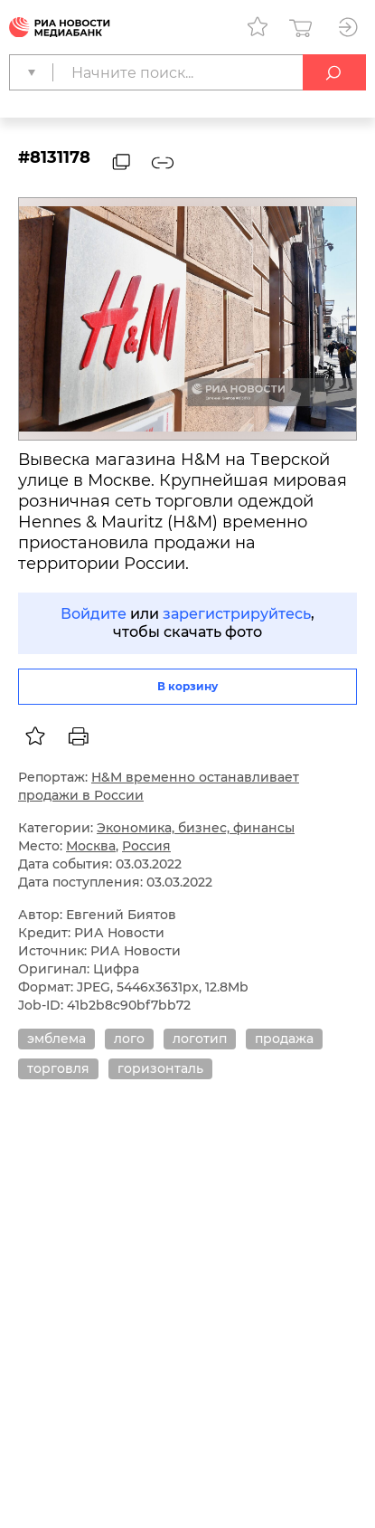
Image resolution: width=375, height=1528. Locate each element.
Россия (146, 846)
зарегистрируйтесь (237, 613)
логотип (200, 1038)
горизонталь (160, 1068)
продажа (284, 1038)
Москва (91, 846)
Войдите (94, 613)
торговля (58, 1068)
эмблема (56, 1038)
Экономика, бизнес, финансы (196, 828)
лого (129, 1038)
